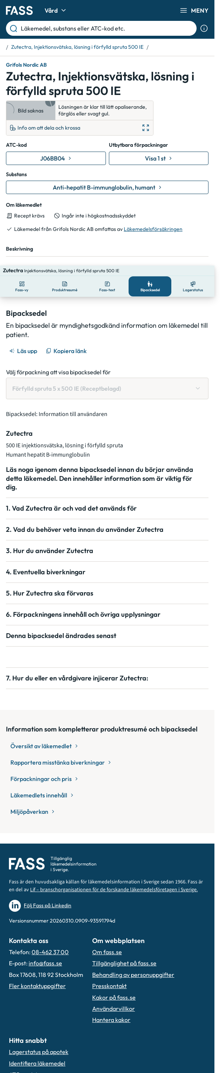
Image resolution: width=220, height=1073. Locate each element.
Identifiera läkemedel (37, 1063)
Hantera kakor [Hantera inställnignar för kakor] (111, 1019)
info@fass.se (45, 963)
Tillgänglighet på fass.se (124, 963)
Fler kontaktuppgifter (37, 986)
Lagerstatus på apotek (38, 1051)
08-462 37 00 (50, 952)
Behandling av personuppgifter (133, 974)
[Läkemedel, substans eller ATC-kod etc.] (107, 28)
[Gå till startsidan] (19, 10)
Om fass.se (107, 952)
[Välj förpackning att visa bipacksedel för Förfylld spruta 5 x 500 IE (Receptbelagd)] (107, 378)
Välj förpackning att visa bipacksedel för (58, 361)
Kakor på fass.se (114, 997)
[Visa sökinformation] (204, 28)
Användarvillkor (113, 1008)
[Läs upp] (24, 340)
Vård (56, 10)
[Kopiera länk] (66, 340)
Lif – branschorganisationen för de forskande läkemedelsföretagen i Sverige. (114, 889)
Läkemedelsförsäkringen (153, 229)
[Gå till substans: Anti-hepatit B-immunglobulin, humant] (107, 187)
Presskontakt (109, 986)
